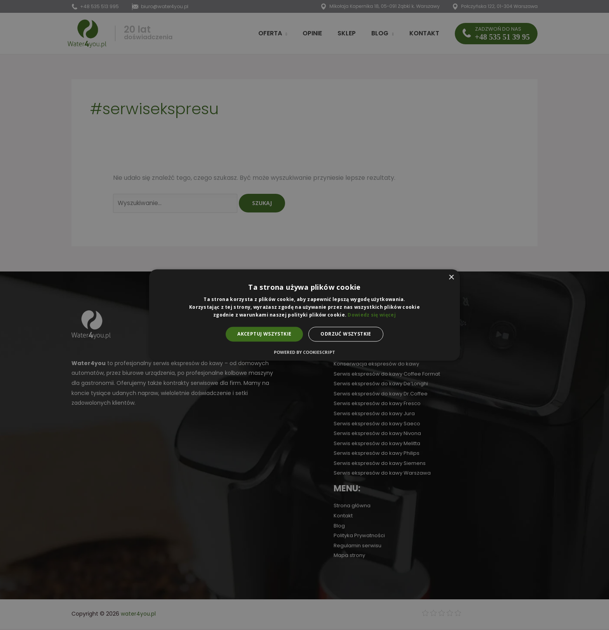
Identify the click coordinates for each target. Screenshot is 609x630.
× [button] (451, 277)
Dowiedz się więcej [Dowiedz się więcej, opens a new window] (371, 315)
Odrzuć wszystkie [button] (345, 334)
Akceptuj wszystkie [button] (264, 334)
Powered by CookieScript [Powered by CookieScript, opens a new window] (304, 352)
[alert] (304, 315)
